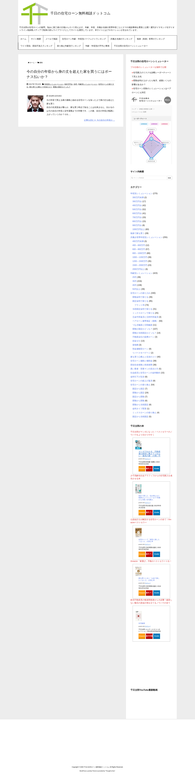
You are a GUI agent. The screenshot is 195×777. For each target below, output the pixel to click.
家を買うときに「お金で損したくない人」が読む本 (149, 579)
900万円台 (137, 225)
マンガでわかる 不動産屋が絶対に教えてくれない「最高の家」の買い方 (149, 454)
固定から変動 (138, 397)
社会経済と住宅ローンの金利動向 (145, 373)
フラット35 (139, 305)
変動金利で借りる (140, 297)
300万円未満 (138, 197)
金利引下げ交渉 (137, 377)
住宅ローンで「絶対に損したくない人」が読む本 (149, 540)
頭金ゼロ (136, 341)
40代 (134, 285)
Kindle (156, 468)
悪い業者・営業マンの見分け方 (144, 369)
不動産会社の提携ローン (143, 337)
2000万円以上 (138, 269)
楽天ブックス (149, 469)
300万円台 (137, 201)
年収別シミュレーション (54, 84)
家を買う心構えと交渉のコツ (40, 87)
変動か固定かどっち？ (61, 87)
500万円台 (137, 209)
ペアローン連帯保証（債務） (145, 321)
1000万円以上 (138, 229)
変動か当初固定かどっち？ (144, 333)
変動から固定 (138, 393)
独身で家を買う (137, 233)
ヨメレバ (147, 458)
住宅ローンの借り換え (140, 385)
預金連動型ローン (140, 349)
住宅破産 (142, 623)
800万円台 (137, 221)
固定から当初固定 (140, 417)
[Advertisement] (151, 664)
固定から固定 (138, 389)
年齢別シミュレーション (87, 84)
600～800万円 (138, 249)
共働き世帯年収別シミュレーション (146, 237)
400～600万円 (138, 245)
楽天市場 (149, 636)
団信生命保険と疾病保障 (141, 365)
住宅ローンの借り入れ (140, 293)
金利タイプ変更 (139, 409)
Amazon (142, 468)
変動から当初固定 (140, 405)
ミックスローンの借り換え (144, 413)
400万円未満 (138, 241)
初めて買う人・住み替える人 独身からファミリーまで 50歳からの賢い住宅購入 (149, 498)
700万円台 (137, 217)
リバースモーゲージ (141, 353)
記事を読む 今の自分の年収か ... (99, 120)
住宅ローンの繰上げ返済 (141, 381)
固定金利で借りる (140, 301)
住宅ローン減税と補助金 (141, 361)
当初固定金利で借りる (142, 309)
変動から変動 (138, 401)
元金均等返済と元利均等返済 (145, 317)
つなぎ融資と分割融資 (142, 325)
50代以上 (136, 289)
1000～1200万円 (139, 257)
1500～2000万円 (139, 265)
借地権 (135, 345)
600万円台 (68, 84)
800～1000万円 (139, 253)
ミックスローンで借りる (143, 313)
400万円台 (137, 205)
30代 (134, 281)
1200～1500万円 (139, 261)
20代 (75, 84)
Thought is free (110, 771)
